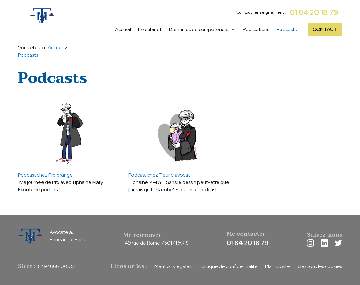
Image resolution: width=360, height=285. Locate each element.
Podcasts (287, 29)
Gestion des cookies (319, 266)
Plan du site (277, 266)
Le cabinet (150, 29)
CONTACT (325, 29)
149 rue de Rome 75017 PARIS (155, 243)
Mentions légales (172, 266)
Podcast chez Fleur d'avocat (159, 175)
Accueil (123, 29)
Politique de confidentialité (228, 266)
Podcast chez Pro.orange (45, 175)
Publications (256, 29)
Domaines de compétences (199, 29)
